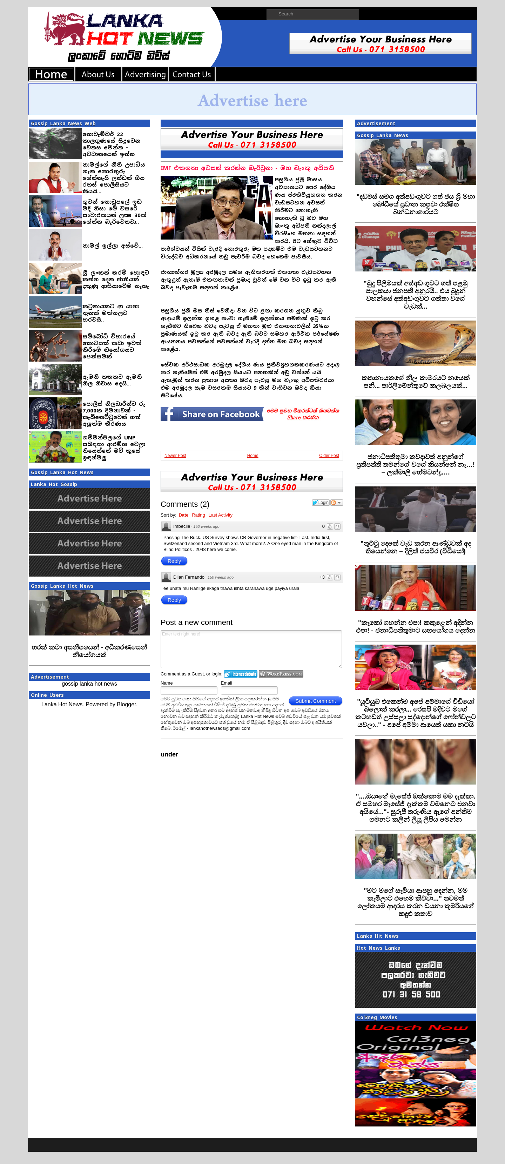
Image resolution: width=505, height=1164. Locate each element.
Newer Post (175, 455)
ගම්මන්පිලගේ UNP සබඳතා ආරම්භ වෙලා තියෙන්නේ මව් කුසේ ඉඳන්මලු (113, 447)
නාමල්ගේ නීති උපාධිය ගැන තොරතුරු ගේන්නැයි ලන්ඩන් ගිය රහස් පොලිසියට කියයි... (113, 178)
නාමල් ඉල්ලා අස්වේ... (112, 245)
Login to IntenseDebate (240, 674)
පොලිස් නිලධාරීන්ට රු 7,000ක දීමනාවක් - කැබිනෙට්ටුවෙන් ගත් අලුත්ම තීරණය (113, 414)
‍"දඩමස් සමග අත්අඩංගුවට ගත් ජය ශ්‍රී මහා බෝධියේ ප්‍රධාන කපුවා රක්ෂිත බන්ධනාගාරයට (415, 204)
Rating (198, 515)
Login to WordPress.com (281, 674)
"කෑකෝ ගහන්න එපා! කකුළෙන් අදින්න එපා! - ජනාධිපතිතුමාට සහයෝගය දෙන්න (415, 626)
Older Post (329, 455)
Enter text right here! (251, 649)
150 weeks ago (207, 526)
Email (227, 683)
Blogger (126, 704)
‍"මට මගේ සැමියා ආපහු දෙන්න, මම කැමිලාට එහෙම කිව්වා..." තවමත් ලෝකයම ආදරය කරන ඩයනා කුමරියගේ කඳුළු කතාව (415, 902)
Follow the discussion (336, 502)
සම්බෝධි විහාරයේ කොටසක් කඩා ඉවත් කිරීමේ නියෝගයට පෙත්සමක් (111, 346)
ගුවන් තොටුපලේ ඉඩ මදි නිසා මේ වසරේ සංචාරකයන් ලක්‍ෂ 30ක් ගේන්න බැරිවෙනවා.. (114, 212)
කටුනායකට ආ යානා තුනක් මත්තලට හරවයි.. (110, 313)
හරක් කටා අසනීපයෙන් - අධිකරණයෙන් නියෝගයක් (89, 651)
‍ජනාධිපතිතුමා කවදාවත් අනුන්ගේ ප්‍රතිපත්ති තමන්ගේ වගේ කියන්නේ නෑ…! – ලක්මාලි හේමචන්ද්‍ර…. (415, 464)
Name (167, 683)
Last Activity (220, 515)
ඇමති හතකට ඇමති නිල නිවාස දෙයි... (112, 380)
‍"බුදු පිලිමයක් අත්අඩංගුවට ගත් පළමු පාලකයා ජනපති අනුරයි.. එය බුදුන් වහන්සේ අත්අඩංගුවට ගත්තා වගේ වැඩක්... (416, 295)
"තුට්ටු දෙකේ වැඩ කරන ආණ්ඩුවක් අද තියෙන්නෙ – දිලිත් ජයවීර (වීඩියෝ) (416, 547)
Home (252, 455)
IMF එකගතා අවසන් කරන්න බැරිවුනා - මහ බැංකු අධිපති (247, 168)
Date (183, 515)
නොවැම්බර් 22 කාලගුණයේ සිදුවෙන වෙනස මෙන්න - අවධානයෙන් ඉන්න (111, 144)
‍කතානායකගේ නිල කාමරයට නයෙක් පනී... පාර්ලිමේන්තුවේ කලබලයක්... (416, 381)
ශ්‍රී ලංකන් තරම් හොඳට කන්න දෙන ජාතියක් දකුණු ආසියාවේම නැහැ (115, 279)
